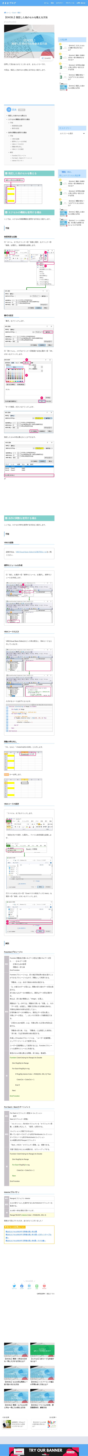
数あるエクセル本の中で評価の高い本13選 (21, 1232)
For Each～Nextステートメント (22, 158)
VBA (52, 1294)
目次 (52, 3)
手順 (11, 122)
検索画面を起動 (17, 126)
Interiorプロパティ (18, 160)
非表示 (22, 110)
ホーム (46, 3)
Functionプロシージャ (19, 155)
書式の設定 (15, 128)
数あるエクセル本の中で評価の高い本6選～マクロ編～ (26, 1241)
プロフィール (70, 3)
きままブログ (9, 3)
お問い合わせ (81, 3)
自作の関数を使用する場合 (17, 132)
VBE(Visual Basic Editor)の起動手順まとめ (31, 552)
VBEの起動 (15, 139)
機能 (48, 1294)
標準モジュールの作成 (19, 141)
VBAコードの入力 (17, 144)
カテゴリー (59, 3)
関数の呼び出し (17, 146)
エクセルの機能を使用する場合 (19, 119)
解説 (11, 152)
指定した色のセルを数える (17, 115)
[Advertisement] (29, 87)
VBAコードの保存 (17, 149)
